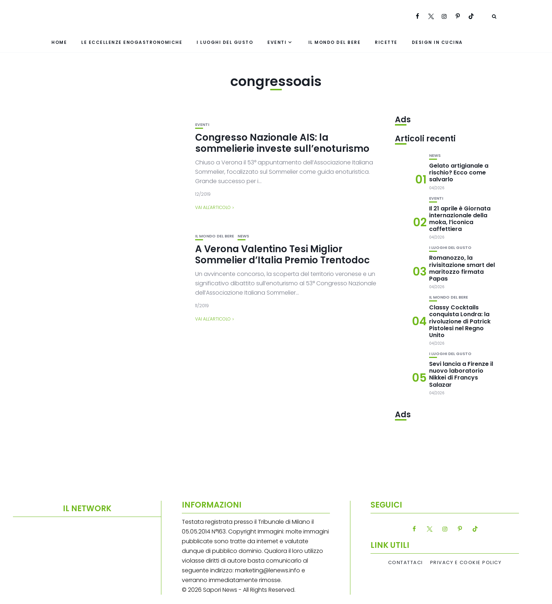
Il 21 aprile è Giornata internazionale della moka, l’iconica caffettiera (460, 218)
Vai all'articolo (213, 207)
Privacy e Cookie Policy (466, 562)
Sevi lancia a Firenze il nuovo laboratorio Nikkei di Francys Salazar (461, 374)
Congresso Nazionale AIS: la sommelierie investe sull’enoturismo (282, 143)
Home (59, 42)
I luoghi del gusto (225, 42)
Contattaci (405, 562)
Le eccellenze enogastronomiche (131, 42)
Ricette (386, 42)
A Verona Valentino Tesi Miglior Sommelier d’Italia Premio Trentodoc (282, 254)
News (243, 236)
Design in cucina (437, 42)
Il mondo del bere (334, 42)
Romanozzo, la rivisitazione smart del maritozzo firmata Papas (462, 268)
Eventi (276, 42)
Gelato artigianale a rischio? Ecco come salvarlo (458, 172)
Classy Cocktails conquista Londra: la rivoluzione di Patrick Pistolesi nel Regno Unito (460, 321)
